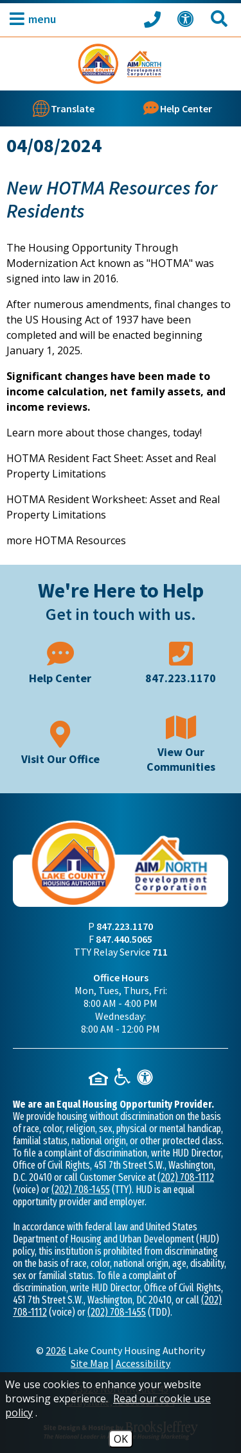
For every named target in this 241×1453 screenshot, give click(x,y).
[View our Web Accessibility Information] (187, 19)
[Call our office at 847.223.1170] (154, 18)
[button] (29, 19)
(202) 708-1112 (185, 1177)
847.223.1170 (124, 926)
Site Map (90, 1363)
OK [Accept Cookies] (121, 1439)
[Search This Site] (221, 19)
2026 (56, 1350)
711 (160, 951)
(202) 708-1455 (80, 1189)
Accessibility (143, 1363)
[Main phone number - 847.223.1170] (181, 661)
